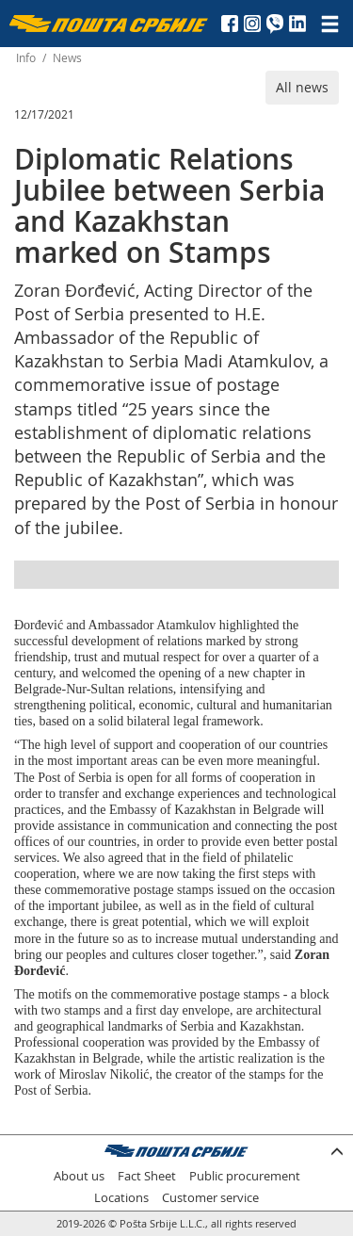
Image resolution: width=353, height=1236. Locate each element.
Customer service (210, 1198)
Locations (121, 1198)
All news (302, 87)
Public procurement (244, 1176)
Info (26, 58)
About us (79, 1176)
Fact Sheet (147, 1176)
